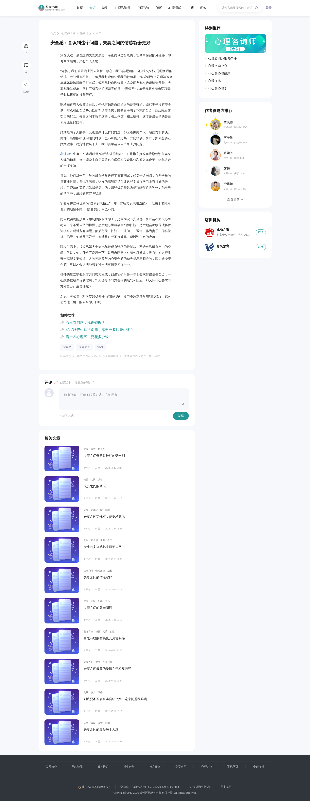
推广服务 (155, 766)
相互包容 (107, 662)
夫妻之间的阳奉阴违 (98, 607)
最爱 (93, 722)
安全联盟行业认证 (200, 786)
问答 (203, 7)
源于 (100, 722)
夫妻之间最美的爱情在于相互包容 (107, 668)
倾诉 (159, 7)
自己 (109, 540)
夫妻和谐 (88, 570)
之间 (93, 479)
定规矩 (94, 510)
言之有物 (88, 631)
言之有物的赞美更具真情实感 (104, 638)
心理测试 (174, 7)
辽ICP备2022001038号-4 (94, 787)
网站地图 (77, 766)
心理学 (65, 154)
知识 (92, 7)
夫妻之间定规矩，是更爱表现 (104, 516)
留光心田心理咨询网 (62, 33)
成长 (109, 570)
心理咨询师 (122, 7)
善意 (93, 449)
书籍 (190, 7)
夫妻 (86, 449)
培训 (105, 7)
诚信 (100, 479)
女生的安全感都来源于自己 (103, 547)
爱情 (97, 662)
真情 (105, 631)
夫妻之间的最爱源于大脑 (101, 729)
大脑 (107, 722)
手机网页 (232, 766)
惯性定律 (100, 570)
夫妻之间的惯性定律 (98, 577)
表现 (107, 510)
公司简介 (51, 766)
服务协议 (103, 766)
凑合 (93, 692)
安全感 (67, 347)
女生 (86, 540)
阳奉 (100, 601)
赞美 (97, 631)
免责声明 (180, 766)
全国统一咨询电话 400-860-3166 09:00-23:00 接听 (149, 786)
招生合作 (128, 766)
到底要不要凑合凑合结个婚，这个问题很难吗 (115, 699)
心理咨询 (143, 7)
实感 (112, 631)
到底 (86, 692)
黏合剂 (101, 449)
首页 (80, 7)
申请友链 (258, 766)
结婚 (100, 692)
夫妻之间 (88, 662)
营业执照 (226, 786)
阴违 (107, 601)
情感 (100, 347)
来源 (102, 540)
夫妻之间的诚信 (95, 486)
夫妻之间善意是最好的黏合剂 (104, 455)
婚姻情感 (85, 33)
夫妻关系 (84, 347)
